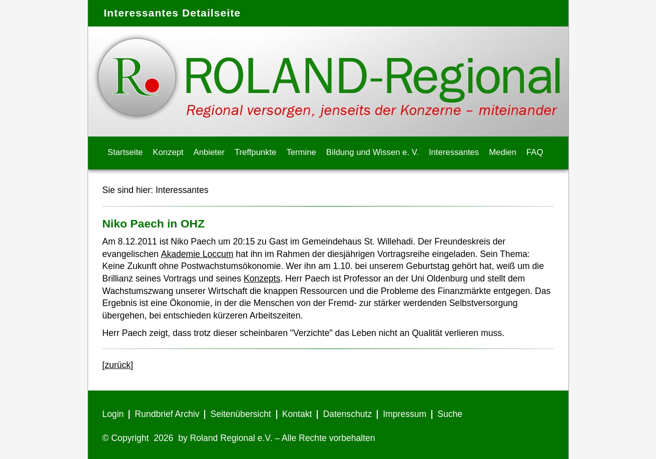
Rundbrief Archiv (167, 414)
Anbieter (209, 152)
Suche (449, 414)
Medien (502, 152)
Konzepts (262, 279)
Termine (301, 152)
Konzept (168, 152)
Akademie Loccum (197, 254)
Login (113, 414)
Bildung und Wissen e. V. (372, 152)
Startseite (125, 152)
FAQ (534, 152)
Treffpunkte (256, 152)
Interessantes (454, 152)
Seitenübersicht (240, 414)
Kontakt (297, 414)
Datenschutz (347, 414)
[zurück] (117, 365)
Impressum (404, 414)
